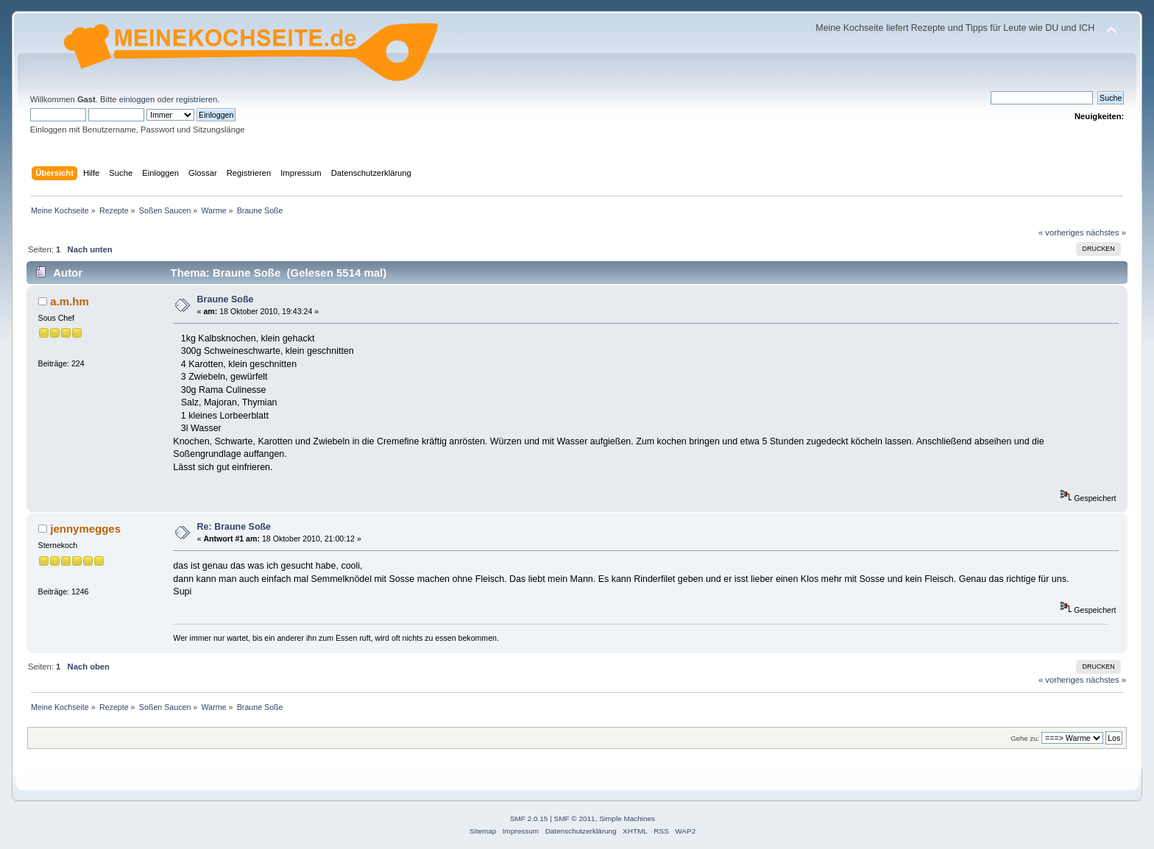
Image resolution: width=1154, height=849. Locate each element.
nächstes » (1106, 232)
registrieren (196, 99)
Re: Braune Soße (234, 527)
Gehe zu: (1024, 738)
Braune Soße (225, 299)
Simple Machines (627, 818)
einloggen (137, 99)
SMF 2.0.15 (529, 818)
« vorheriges (1061, 232)
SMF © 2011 (574, 818)
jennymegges (85, 528)
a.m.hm (69, 301)
